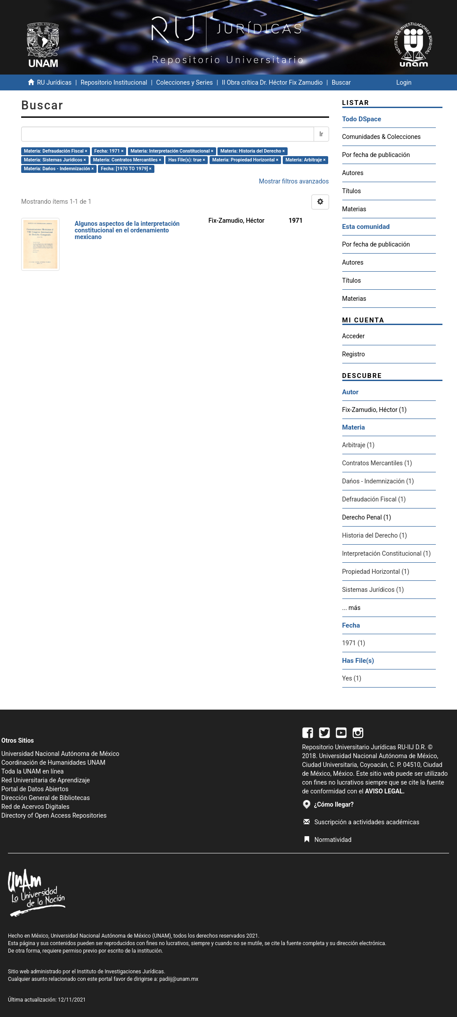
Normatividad (327, 839)
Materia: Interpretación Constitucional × (172, 151)
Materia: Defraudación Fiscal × (55, 151)
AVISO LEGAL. (385, 791)
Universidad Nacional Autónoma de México (60, 753)
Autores (352, 172)
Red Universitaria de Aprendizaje (45, 780)
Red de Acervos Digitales (35, 806)
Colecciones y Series (184, 82)
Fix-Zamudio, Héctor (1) (374, 409)
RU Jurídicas (54, 82)
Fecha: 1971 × (109, 151)
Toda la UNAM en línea (32, 771)
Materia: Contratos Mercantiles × (127, 160)
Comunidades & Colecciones (381, 136)
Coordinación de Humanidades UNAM (53, 762)
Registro (353, 354)
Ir (321, 134)
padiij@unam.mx (179, 979)
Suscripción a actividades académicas (361, 822)
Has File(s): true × (187, 160)
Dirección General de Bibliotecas (45, 797)
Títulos (351, 190)
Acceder (353, 336)
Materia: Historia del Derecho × (253, 151)
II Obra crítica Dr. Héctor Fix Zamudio (272, 82)
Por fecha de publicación (376, 154)
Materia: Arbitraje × (305, 160)
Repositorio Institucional (114, 82)
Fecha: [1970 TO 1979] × (126, 169)
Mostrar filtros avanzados (294, 181)
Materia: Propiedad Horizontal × (245, 160)
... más (351, 607)
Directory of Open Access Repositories (54, 815)
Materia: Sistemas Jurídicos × (55, 160)
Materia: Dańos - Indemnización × (59, 169)
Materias (354, 209)
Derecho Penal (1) (366, 517)
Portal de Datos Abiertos (34, 789)
